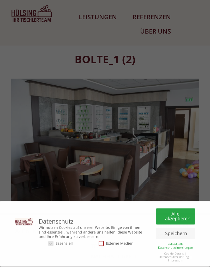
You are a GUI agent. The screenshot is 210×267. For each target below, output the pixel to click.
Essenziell (60, 242)
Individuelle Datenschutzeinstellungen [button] (175, 244)
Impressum (175, 259)
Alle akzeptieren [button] (177, 214)
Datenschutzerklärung (174, 256)
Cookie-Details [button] (174, 252)
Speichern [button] (176, 232)
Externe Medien (116, 242)
